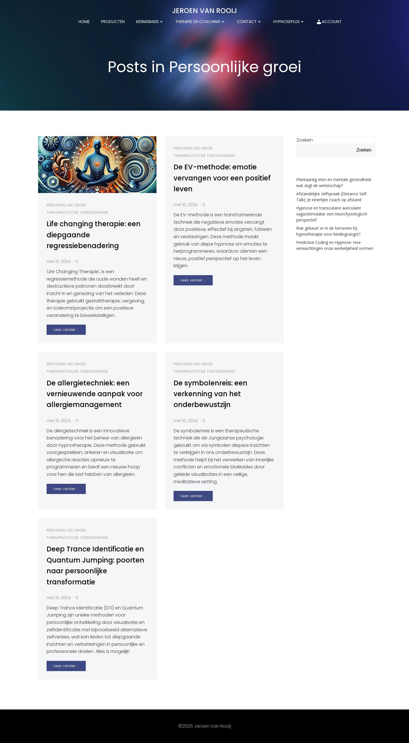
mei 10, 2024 (59, 261)
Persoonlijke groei (66, 205)
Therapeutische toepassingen (77, 212)
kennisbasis (150, 21)
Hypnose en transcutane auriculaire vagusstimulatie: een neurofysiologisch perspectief (331, 214)
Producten (113, 21)
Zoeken (305, 140)
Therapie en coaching (200, 21)
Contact (249, 21)
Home (84, 21)
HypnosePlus (289, 21)
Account (329, 22)
